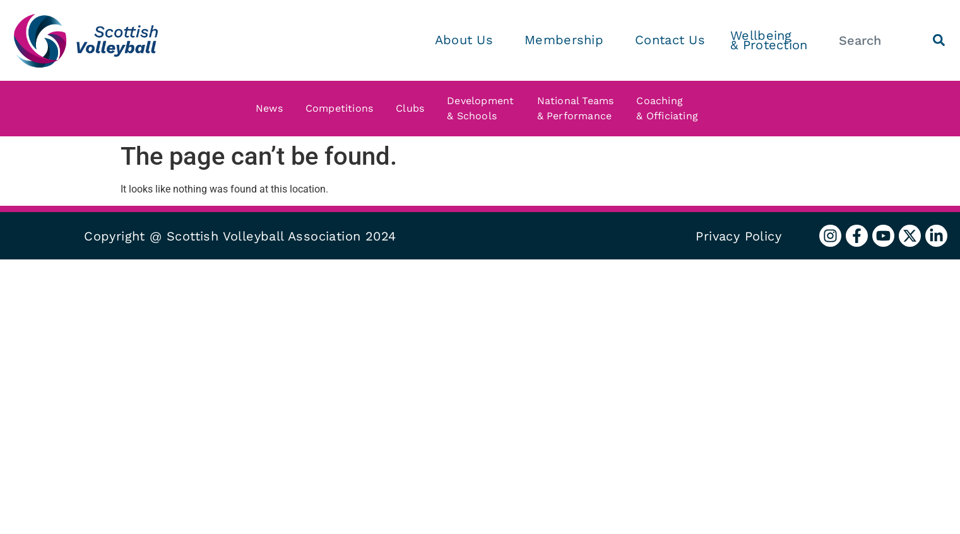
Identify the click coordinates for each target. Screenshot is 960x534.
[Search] (938, 40)
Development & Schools (483, 108)
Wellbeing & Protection (769, 40)
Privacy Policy (738, 236)
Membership (567, 39)
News (272, 108)
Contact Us (670, 39)
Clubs (413, 108)
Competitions (342, 108)
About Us (467, 39)
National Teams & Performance (578, 108)
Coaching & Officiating (670, 108)
